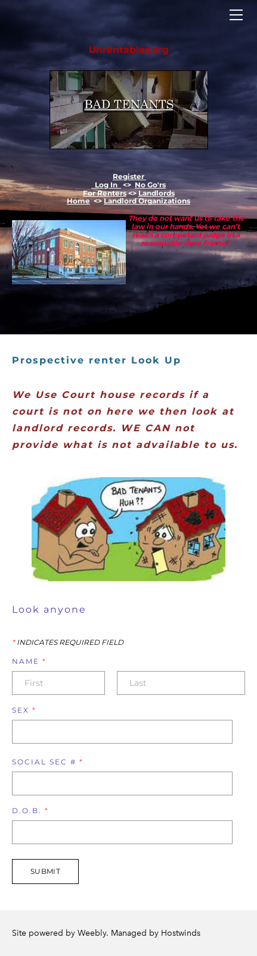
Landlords (156, 193)
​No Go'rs (150, 184)
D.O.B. (30, 810)
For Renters (104, 193)
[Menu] (236, 15)
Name (29, 661)
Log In (106, 184)
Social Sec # (47, 762)
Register (129, 176)
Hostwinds (180, 933)
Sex (24, 710)
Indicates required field (67, 642)
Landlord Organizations (147, 200)
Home (78, 200)
